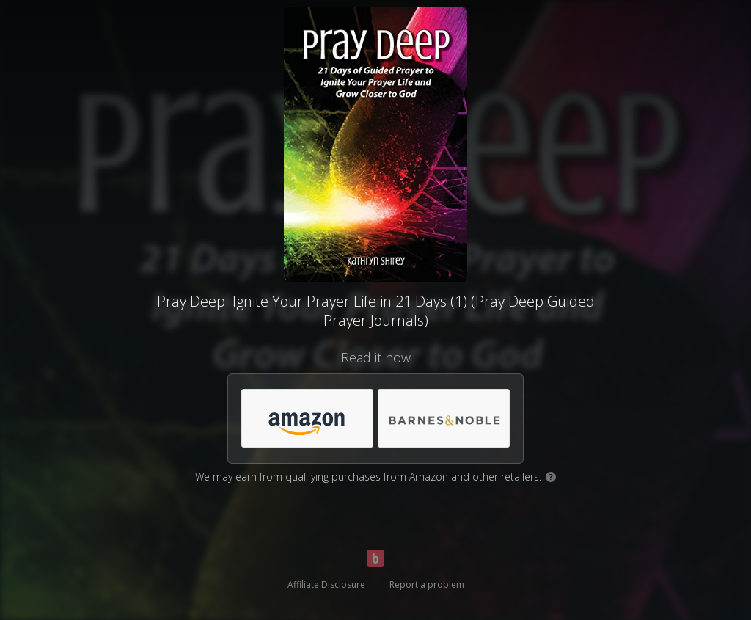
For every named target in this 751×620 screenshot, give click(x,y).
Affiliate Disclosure (326, 584)
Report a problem (426, 584)
